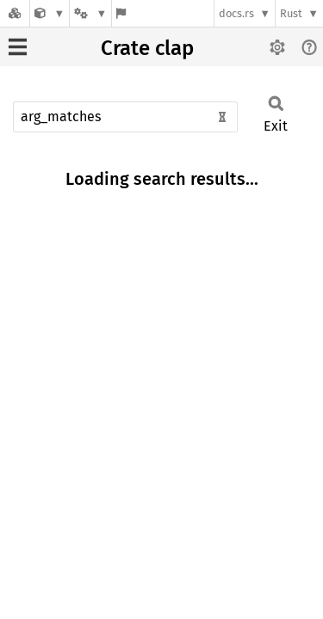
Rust (291, 13)
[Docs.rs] (14, 13)
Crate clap (147, 48)
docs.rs (236, 13)
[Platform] (90, 13)
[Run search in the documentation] (125, 117)
